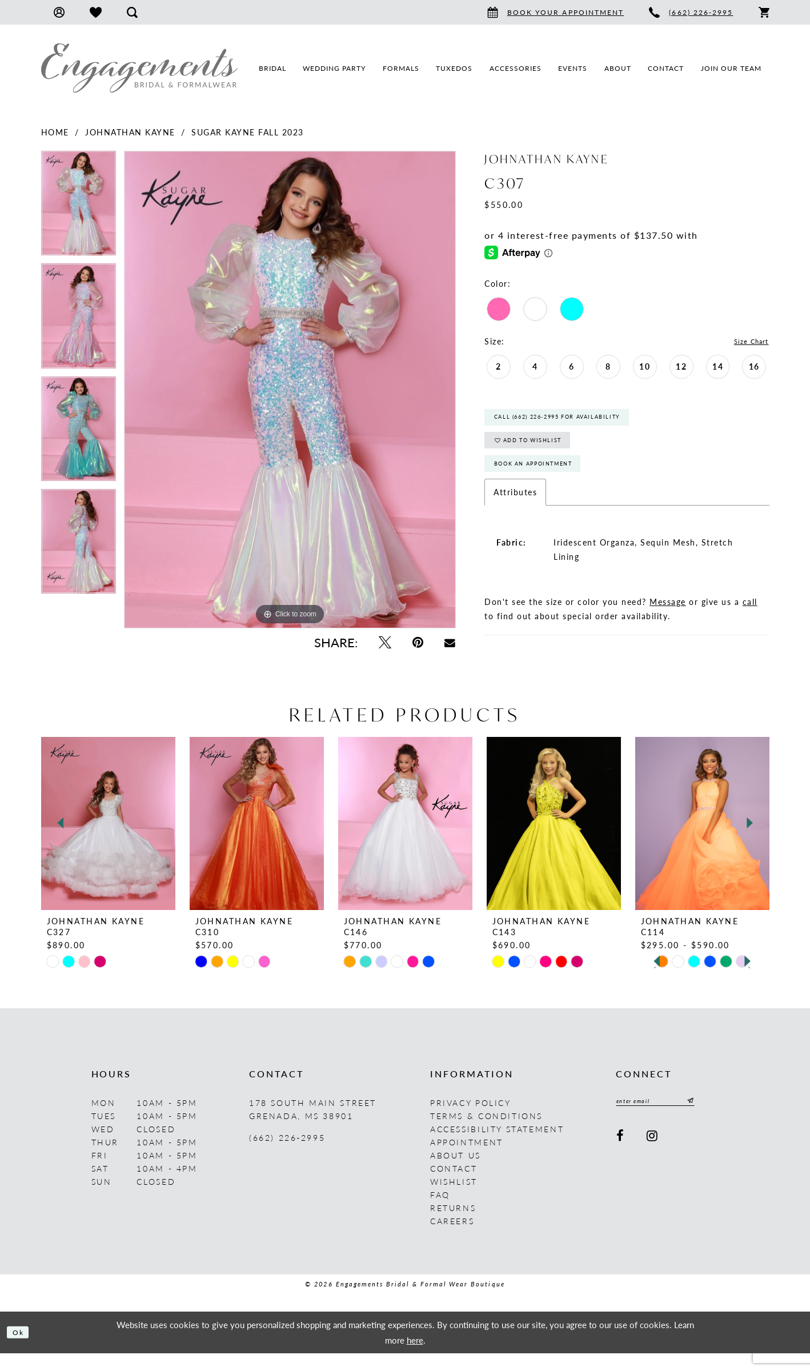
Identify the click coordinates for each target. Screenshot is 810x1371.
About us (455, 1172)
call (750, 622)
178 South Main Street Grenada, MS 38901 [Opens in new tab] (312, 1127)
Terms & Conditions (486, 1133)
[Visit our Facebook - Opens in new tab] (621, 1156)
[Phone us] (690, 12)
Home (55, 132)
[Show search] (132, 12)
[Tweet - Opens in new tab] (385, 642)
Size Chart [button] (747, 341)
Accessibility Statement (497, 1146)
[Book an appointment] (556, 12)
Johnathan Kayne (130, 132)
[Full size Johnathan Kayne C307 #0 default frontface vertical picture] (290, 389)
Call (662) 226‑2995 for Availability (580, 422)
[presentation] (108, 841)
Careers (452, 1238)
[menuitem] (59, 12)
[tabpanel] (78, 207)
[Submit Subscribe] (710, 1120)
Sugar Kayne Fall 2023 (247, 132)
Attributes (515, 512)
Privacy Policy (470, 1120)
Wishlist (454, 1199)
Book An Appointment (549, 482)
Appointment (466, 1159)
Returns (453, 1225)
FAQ (440, 1212)
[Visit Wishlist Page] (95, 12)
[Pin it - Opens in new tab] (417, 642)
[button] (59, 12)
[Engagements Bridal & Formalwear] (139, 68)
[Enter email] (667, 1120)
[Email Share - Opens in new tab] (450, 642)
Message (667, 622)
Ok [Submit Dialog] (21, 1350)
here (415, 1357)
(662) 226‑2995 (287, 1155)
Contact (453, 1186)
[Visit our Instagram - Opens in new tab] (653, 1156)
